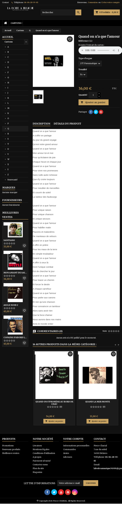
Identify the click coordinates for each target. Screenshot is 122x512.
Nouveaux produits (11, 449)
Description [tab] (41, 123)
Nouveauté (12, 179)
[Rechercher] (61, 12)
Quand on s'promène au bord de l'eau (54, 402)
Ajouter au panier (93, 102)
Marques (8, 187)
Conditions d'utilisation (44, 453)
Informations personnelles (76, 445)
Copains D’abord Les (15, 337)
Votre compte (73, 438)
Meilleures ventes (10, 453)
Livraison (37, 445)
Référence (84, 41)
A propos (37, 457)
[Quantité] (93, 95)
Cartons (16, 23)
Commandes (69, 449)
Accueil (7, 36)
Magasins (37, 472)
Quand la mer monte (97, 401)
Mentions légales (41, 449)
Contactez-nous (40, 464)
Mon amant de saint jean (15, 272)
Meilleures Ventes (10, 214)
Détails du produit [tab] (67, 123)
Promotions (8, 445)
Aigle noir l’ (11, 305)
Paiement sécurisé (42, 461)
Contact (5, 2)
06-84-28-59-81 (31, 2)
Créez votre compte (110, 2)
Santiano (9, 240)
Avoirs (66, 453)
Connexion (93, 2)
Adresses (67, 457)
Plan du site (38, 468)
